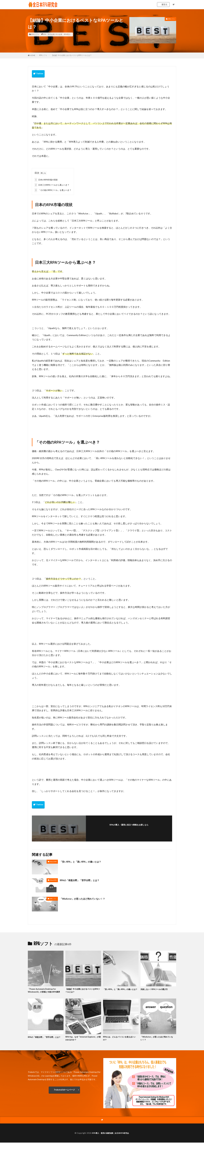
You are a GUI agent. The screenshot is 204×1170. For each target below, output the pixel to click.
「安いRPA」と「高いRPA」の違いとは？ (84, 861)
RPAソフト (35, 34)
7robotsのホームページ (64, 1094)
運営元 (164, 4)
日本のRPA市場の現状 (46, 180)
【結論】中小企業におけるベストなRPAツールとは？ (71, 55)
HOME (32, 55)
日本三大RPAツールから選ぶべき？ (51, 185)
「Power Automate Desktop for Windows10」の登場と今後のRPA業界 (44, 992)
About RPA (53, 861)
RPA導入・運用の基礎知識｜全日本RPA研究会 (110, 1138)
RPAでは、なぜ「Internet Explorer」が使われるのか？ (79, 1042)
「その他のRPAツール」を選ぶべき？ (52, 190)
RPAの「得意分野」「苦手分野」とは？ (83, 880)
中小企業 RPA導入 (62, 34)
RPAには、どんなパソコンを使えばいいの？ (120, 1042)
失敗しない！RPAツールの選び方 (157, 989)
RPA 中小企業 (49, 34)
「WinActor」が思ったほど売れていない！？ (86, 898)
